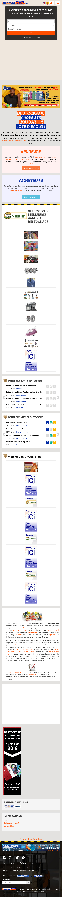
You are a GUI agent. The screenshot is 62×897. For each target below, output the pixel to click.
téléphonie (18, 645)
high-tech (52, 635)
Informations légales (10, 871)
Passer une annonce (31, 168)
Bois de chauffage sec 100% (16, 422)
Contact (5, 868)
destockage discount (24, 649)
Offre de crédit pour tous (16, 429)
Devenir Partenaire (18, 868)
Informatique (21, 395)
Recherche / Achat (23, 425)
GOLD (28, 159)
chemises (16, 630)
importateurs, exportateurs (14, 140)
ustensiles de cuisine (25, 652)
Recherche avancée (31, 37)
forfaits (31, 164)
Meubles (19, 389)
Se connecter (32, 868)
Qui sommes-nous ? (11, 823)
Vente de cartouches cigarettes (18, 442)
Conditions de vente (27, 871)
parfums (19, 635)
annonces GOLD (35, 674)
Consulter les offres (31, 197)
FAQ (5, 820)
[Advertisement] (31, 63)
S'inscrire (42, 868)
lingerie (24, 630)
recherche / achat (15, 190)
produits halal (53, 630)
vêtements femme (44, 628)
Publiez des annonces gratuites (17, 672)
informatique (37, 645)
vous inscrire (40, 157)
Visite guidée (9, 826)
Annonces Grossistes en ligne (31, 839)
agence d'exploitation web (40, 889)
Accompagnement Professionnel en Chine (22, 435)
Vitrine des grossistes (24, 456)
